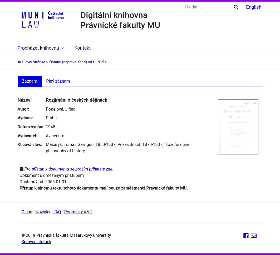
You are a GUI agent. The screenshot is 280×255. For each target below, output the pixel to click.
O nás (27, 211)
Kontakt (82, 48)
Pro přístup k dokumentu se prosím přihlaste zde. (68, 169)
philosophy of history (65, 150)
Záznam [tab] (29, 81)
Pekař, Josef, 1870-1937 (140, 144)
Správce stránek (36, 241)
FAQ (57, 211)
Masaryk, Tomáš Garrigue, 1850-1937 (81, 144)
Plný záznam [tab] (58, 81)
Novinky (42, 211)
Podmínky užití (78, 211)
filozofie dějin (176, 144)
